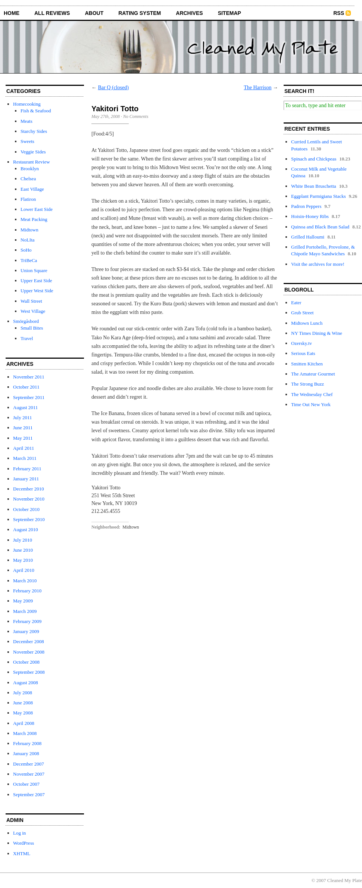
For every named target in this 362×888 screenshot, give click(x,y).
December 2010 (28, 489)
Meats (26, 121)
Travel (27, 338)
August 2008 (25, 682)
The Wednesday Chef (312, 394)
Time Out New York (311, 404)
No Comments (136, 116)
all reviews (52, 13)
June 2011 (23, 427)
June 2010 (23, 550)
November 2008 (28, 652)
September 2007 (29, 794)
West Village (33, 311)
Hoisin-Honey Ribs (310, 216)
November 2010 (28, 499)
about (94, 13)
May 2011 (23, 438)
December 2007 (28, 764)
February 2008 (27, 743)
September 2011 (28, 397)
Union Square (34, 270)
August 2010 (25, 529)
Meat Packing (34, 219)
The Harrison (257, 87)
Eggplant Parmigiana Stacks (318, 196)
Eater (296, 302)
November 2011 (28, 377)
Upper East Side (36, 280)
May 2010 (23, 560)
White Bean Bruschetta (313, 186)
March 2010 (25, 580)
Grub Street (302, 312)
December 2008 (28, 641)
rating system (139, 13)
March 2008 (25, 733)
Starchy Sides (34, 131)
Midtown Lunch (306, 323)
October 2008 (26, 662)
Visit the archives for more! (317, 264)
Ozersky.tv (301, 343)
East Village (32, 189)
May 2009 (23, 601)
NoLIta (28, 240)
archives (189, 13)
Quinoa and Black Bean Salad (320, 227)
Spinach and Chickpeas (313, 159)
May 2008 (23, 713)
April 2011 (23, 448)
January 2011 (26, 479)
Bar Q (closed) (113, 87)
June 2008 (23, 702)
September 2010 (29, 519)
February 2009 (27, 621)
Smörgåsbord (26, 321)
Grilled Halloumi (307, 237)
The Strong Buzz (307, 384)
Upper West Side (37, 290)
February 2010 (27, 590)
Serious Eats (303, 353)
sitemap (229, 13)
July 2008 (22, 692)
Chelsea (28, 178)
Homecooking (27, 104)
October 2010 (26, 509)
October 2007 (26, 784)
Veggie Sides (33, 152)
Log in (19, 833)
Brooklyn (30, 168)
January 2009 (26, 631)
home (11, 13)
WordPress (23, 843)
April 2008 (23, 723)
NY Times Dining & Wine (316, 333)
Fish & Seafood (36, 110)
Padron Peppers (306, 206)
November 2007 (28, 774)
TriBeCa (29, 260)
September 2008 (29, 672)
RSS (338, 13)
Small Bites (32, 328)
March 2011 (25, 458)
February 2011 (27, 468)
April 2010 (23, 570)
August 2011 (25, 407)
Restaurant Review (31, 162)
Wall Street (31, 301)
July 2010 (22, 540)
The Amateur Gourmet (313, 374)
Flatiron (28, 199)
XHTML (21, 853)
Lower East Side (37, 209)
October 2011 (26, 387)
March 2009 (25, 611)
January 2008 (26, 753)
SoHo (26, 250)
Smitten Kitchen (307, 364)
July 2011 (22, 417)
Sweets (27, 141)
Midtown (29, 230)
